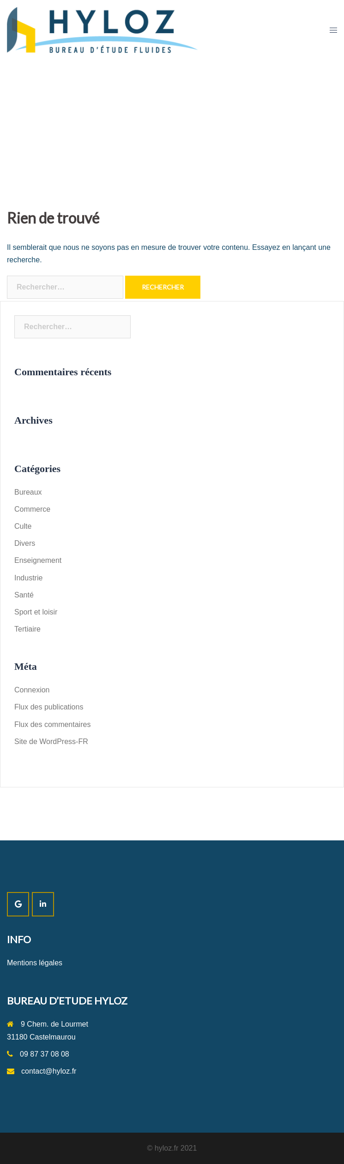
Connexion (32, 690)
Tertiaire (27, 629)
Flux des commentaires (52, 724)
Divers (24, 543)
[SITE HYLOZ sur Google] (18, 904)
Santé (24, 595)
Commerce (32, 509)
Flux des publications (48, 707)
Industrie (28, 578)
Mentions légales (34, 963)
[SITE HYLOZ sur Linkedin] (43, 904)
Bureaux (28, 492)
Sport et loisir (35, 612)
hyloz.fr (167, 1148)
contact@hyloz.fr (48, 1071)
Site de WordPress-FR (51, 741)
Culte (22, 526)
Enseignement (37, 560)
